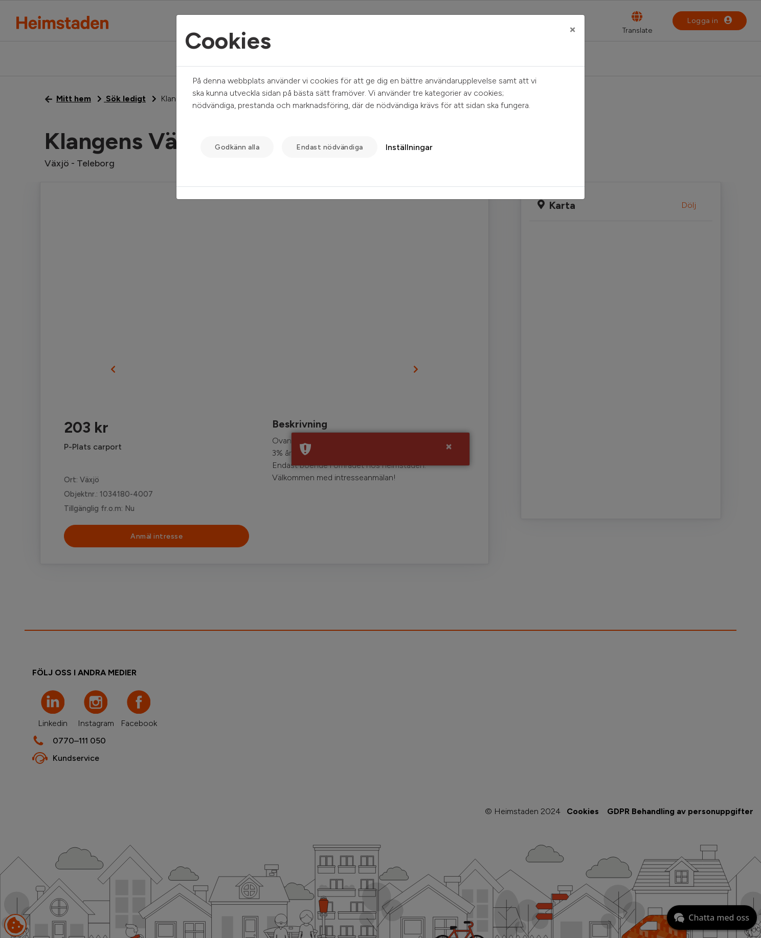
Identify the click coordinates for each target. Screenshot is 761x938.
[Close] (573, 29)
